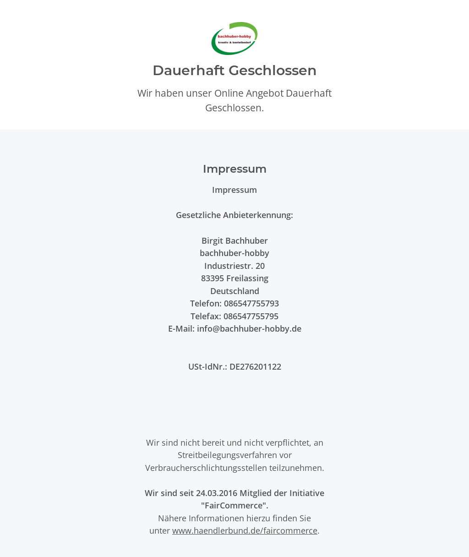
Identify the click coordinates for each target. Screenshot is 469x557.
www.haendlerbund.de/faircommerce (244, 530)
